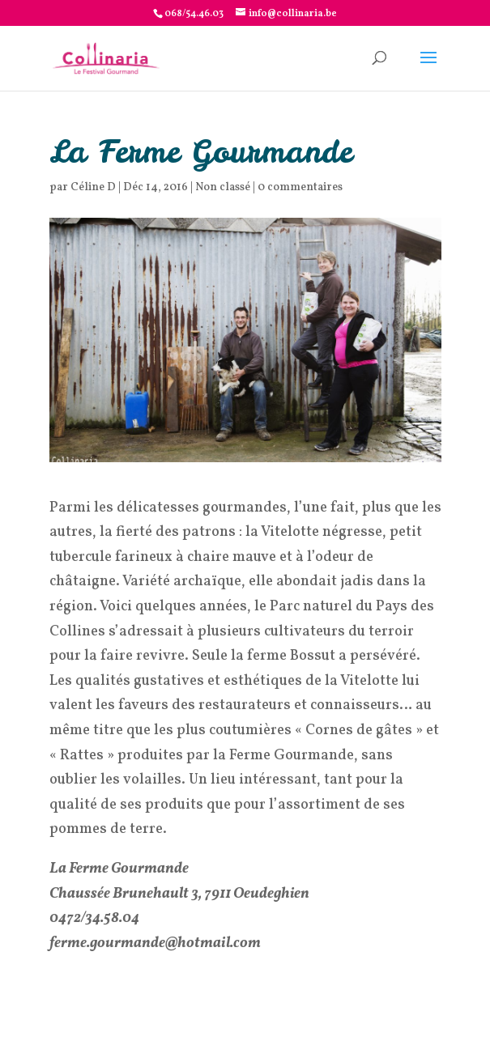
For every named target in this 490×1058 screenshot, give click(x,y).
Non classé (222, 187)
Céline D (93, 187)
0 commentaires (300, 187)
